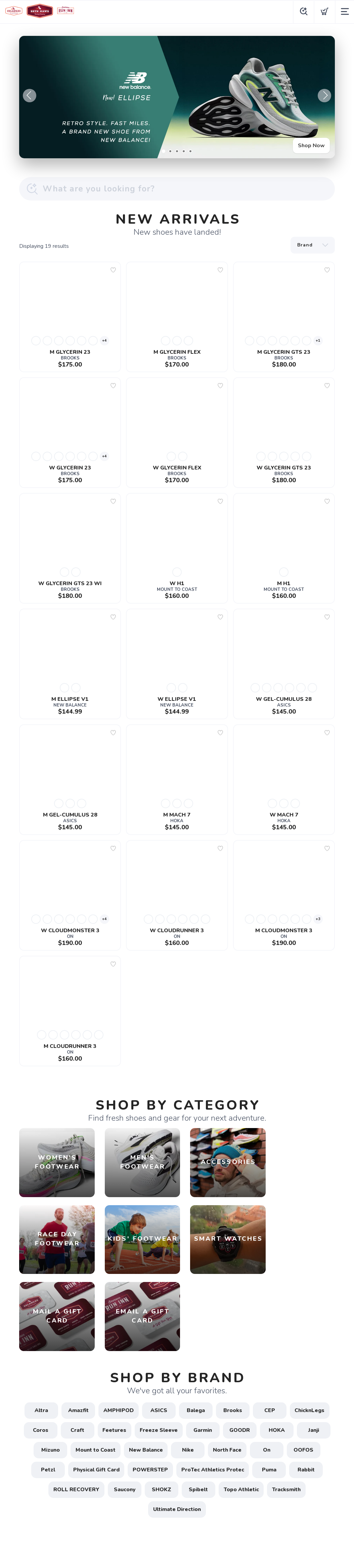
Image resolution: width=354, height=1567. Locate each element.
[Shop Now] (177, 97)
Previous (29, 95)
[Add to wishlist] (113, 270)
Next (324, 95)
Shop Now (311, 145)
